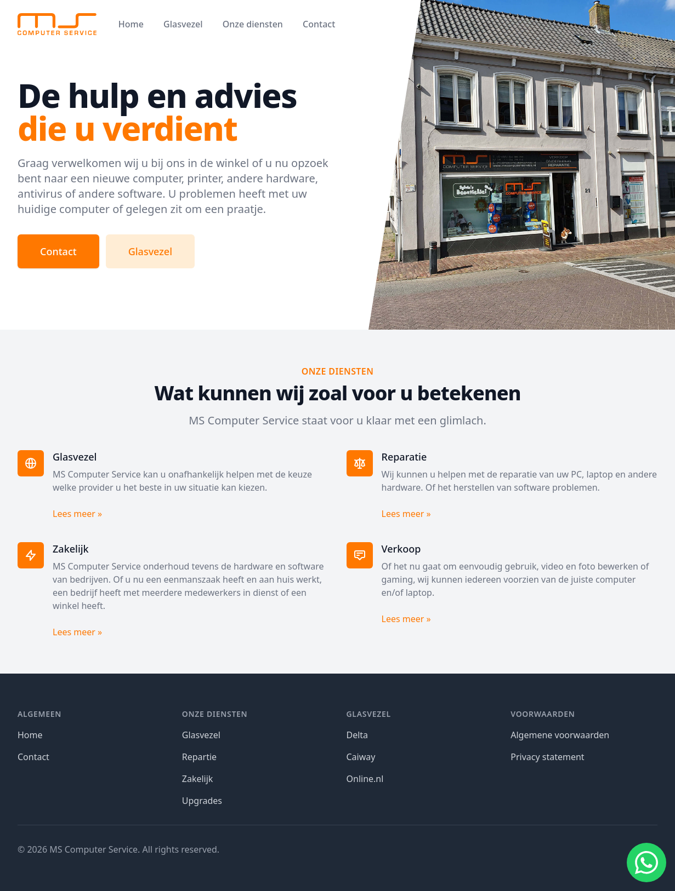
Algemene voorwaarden (559, 735)
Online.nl (365, 779)
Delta (357, 735)
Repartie (199, 757)
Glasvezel (182, 24)
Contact (319, 24)
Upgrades (202, 801)
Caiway (361, 757)
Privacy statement (547, 757)
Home (131, 24)
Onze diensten (253, 24)
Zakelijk (197, 779)
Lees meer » (77, 514)
